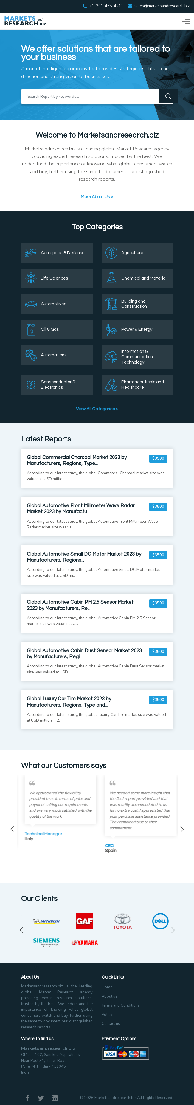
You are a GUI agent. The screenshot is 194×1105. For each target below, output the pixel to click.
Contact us (111, 1023)
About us (109, 996)
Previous (12, 829)
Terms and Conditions (121, 1005)
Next (182, 829)
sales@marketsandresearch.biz (162, 6)
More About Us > (97, 197)
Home (107, 987)
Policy (107, 1014)
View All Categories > (97, 409)
